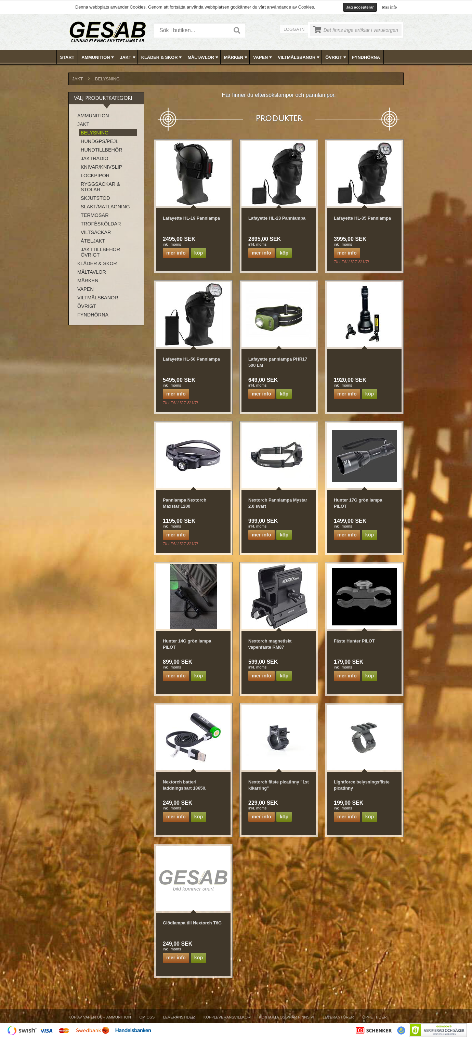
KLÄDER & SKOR (162, 57)
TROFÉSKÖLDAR (101, 223)
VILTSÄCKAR (96, 232)
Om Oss (147, 1017)
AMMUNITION (98, 57)
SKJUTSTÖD (95, 198)
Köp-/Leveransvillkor (227, 1017)
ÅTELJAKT (93, 241)
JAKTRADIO (94, 158)
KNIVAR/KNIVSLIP (101, 167)
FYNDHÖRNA (366, 57)
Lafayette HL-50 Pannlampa (191, 359)
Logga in (294, 29)
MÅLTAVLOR (203, 57)
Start (67, 57)
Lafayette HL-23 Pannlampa (276, 218)
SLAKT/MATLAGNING (105, 206)
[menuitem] (67, 57)
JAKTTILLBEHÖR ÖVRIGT (100, 252)
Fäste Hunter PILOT (354, 641)
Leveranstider (179, 1017)
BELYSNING (107, 78)
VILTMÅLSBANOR (299, 57)
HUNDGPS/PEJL (99, 141)
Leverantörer (338, 1017)
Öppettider (374, 1017)
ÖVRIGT (336, 57)
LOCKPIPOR (95, 175)
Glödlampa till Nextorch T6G (192, 922)
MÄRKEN (236, 57)
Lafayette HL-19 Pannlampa (191, 218)
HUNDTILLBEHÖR (101, 150)
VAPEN (263, 57)
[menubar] (236, 57)
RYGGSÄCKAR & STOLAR (100, 186)
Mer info (389, 7)
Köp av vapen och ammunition (99, 1017)
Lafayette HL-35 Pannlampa (362, 218)
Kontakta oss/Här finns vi (286, 1017)
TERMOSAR (95, 215)
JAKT (128, 57)
